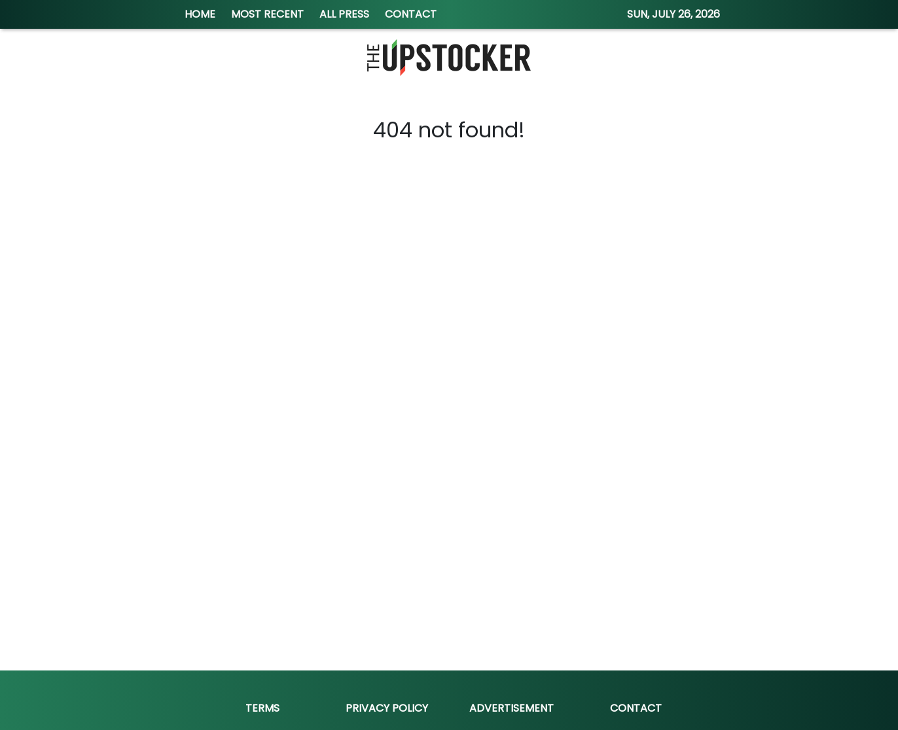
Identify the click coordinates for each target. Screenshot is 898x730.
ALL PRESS (344, 14)
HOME (200, 14)
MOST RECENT (267, 14)
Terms (262, 708)
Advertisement (511, 708)
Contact (636, 708)
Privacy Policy (387, 708)
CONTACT (411, 14)
